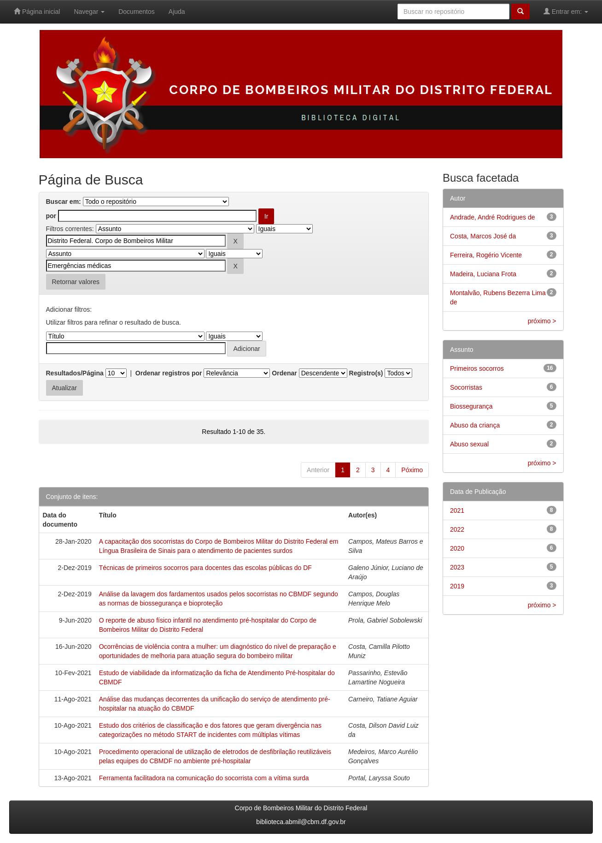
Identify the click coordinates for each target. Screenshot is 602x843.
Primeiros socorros (477, 368)
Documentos (136, 11)
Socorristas (466, 387)
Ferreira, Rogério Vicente (486, 255)
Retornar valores (76, 281)
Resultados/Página (75, 373)
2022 (457, 529)
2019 (457, 586)
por (51, 216)
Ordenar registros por (168, 373)
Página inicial (37, 11)
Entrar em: (566, 11)
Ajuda (177, 11)
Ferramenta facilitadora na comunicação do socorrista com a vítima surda (204, 778)
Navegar (89, 11)
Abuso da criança (475, 425)
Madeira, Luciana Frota (483, 274)
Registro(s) (366, 373)
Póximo (412, 470)
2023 (457, 567)
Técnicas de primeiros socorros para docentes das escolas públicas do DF (205, 567)
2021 (457, 510)
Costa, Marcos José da (483, 236)
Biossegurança (471, 406)
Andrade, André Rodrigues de (492, 217)
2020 (457, 548)
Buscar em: (63, 201)
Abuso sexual (469, 444)
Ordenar (284, 373)
